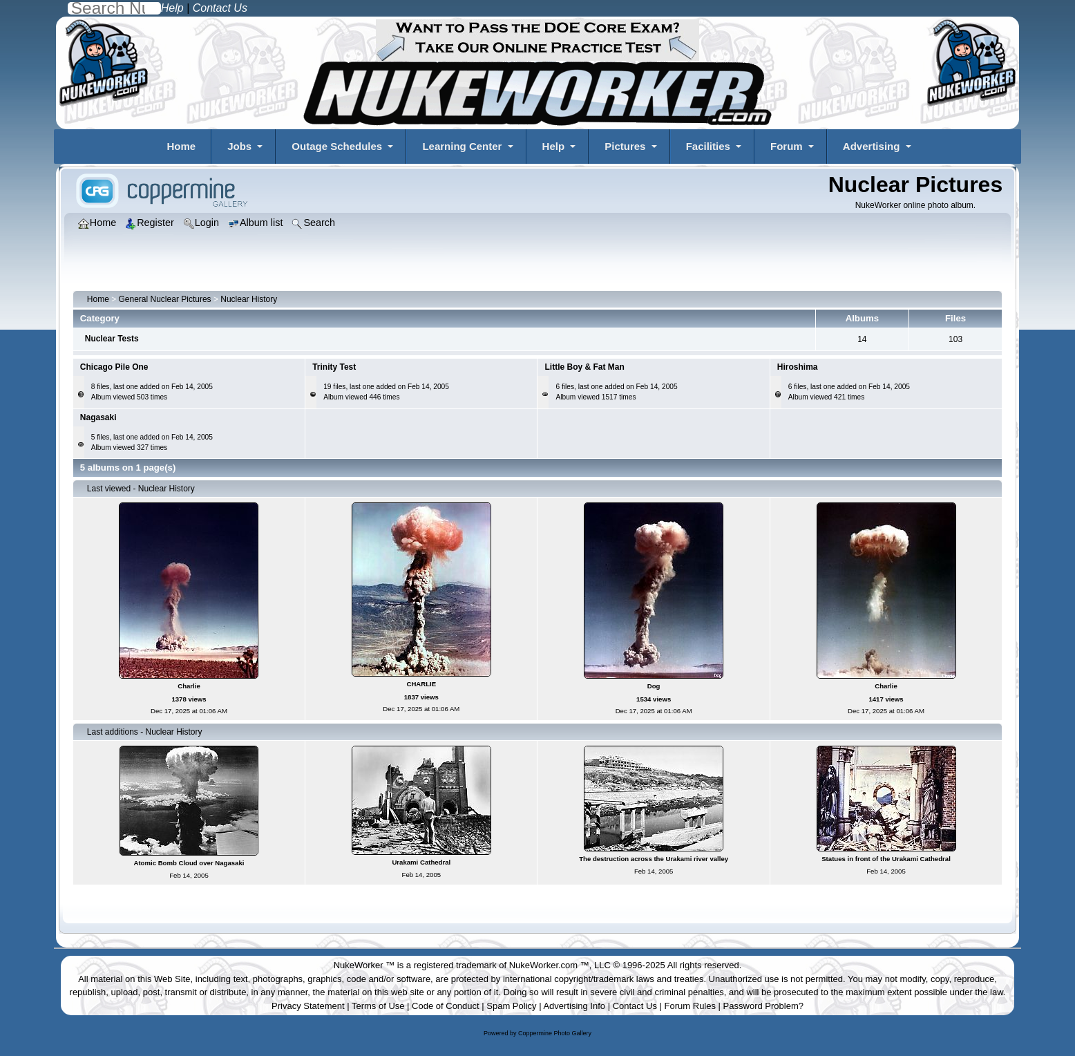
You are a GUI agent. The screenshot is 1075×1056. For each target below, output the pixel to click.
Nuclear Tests (112, 338)
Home (181, 146)
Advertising (871, 146)
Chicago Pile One (114, 367)
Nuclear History (248, 299)
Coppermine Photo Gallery (554, 1033)
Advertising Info (574, 1006)
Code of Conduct (445, 1006)
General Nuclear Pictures (165, 299)
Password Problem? (763, 1006)
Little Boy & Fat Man (584, 367)
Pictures (625, 146)
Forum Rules (690, 1006)
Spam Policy (511, 1006)
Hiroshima (797, 367)
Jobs (239, 146)
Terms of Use (378, 1006)
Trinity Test (334, 367)
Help (553, 146)
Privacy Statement (308, 1006)
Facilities (708, 146)
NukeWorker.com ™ (549, 965)
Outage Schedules (337, 146)
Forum (786, 146)
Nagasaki (98, 417)
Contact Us (635, 1006)
